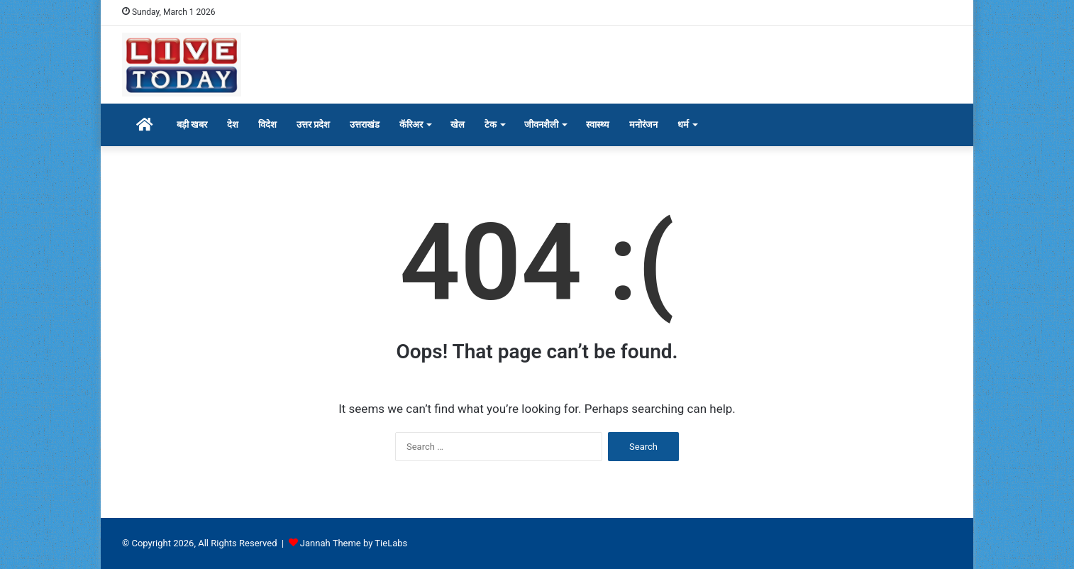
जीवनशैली (541, 124)
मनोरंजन (643, 124)
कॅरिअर (411, 124)
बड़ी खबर (192, 124)
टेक (491, 124)
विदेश (267, 124)
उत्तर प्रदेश (313, 124)
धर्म (683, 124)
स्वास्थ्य (597, 124)
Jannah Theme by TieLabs (353, 543)
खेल (457, 124)
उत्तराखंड (365, 124)
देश (232, 124)
